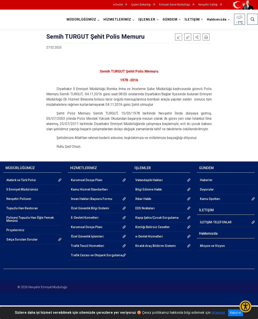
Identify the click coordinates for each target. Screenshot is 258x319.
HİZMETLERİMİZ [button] (117, 19)
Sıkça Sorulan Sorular (22, 239)
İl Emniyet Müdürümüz (22, 189)
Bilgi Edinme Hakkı (148, 189)
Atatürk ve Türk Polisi (21, 180)
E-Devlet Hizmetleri (84, 217)
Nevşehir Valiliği (208, 4)
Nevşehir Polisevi (18, 199)
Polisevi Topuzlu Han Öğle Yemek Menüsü (30, 219)
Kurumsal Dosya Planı (86, 180)
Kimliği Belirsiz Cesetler (152, 227)
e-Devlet (118, 4)
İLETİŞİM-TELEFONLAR (216, 222)
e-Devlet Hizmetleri (149, 236)
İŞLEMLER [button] (146, 19)
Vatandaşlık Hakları (149, 180)
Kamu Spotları (210, 199)
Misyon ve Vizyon (212, 246)
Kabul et (235, 312)
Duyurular (207, 189)
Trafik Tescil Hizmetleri (87, 246)
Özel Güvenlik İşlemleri (87, 236)
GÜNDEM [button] (170, 19)
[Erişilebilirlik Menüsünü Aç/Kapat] (245, 306)
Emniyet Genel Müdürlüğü (174, 4)
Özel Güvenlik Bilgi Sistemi (90, 208)
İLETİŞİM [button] (192, 19)
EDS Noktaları (145, 208)
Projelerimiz (15, 230)
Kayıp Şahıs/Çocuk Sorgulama (157, 217)
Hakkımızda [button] (217, 19)
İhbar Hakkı (143, 199)
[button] (196, 36)
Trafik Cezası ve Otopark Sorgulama (96, 255)
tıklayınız (218, 312)
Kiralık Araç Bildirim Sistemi (155, 246)
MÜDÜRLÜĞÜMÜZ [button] (81, 19)
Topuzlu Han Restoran (22, 208)
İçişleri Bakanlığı (141, 4)
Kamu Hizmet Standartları (89, 189)
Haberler (206, 180)
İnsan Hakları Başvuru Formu (91, 199)
